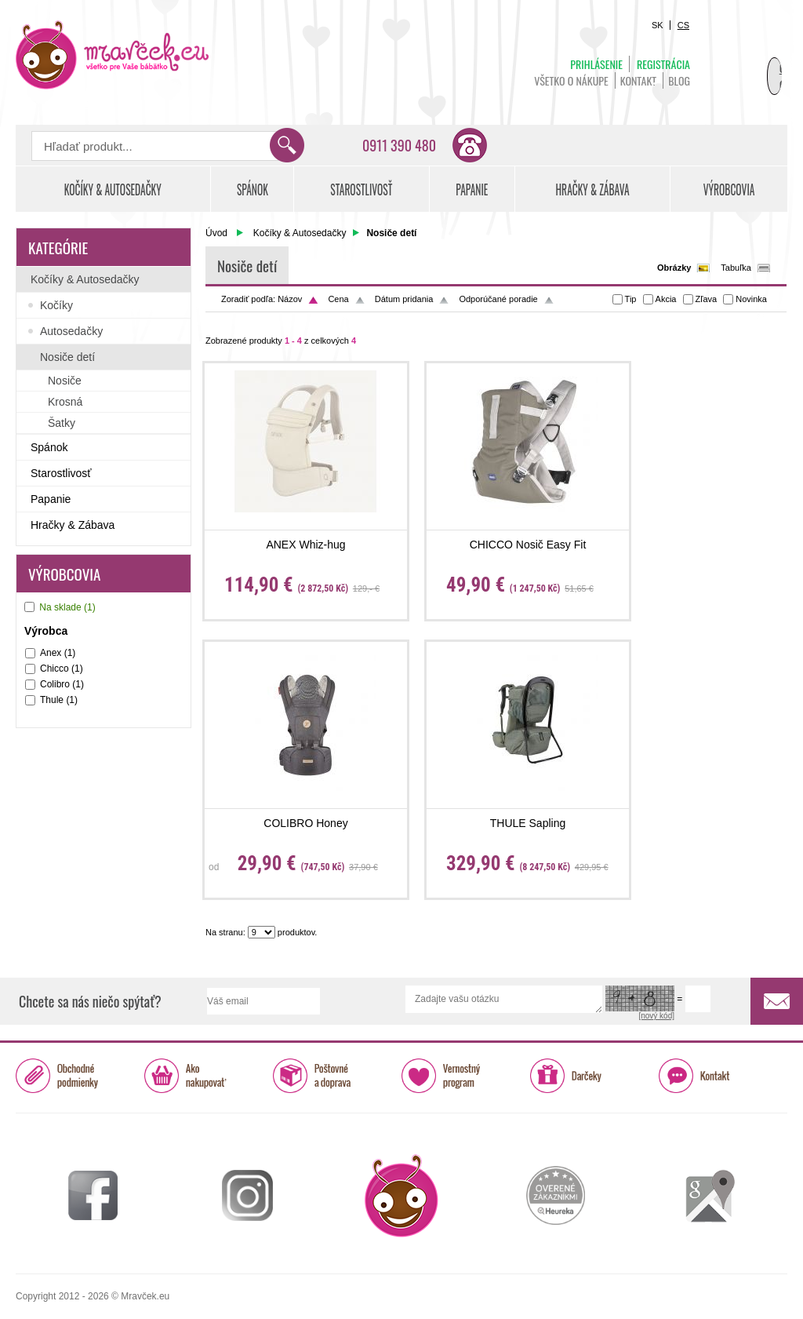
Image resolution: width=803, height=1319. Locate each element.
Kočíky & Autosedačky (300, 233)
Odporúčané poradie (498, 299)
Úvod (216, 233)
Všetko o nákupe (571, 80)
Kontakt (638, 80)
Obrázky (674, 267)
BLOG (679, 80)
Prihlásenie (596, 64)
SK (657, 25)
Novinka (751, 299)
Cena (338, 299)
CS (683, 25)
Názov (290, 299)
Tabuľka (736, 267)
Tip (631, 299)
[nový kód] (656, 1015)
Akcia (666, 299)
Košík (748, 59)
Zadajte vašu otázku (503, 999)
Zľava (707, 299)
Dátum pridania (404, 299)
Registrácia (663, 64)
